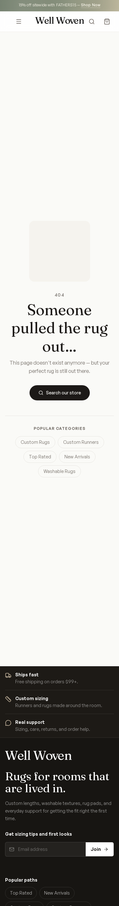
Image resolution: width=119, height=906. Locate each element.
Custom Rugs (35, 442)
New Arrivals (77, 456)
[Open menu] (19, 22)
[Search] (92, 22)
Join (100, 849)
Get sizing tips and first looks (38, 834)
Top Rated (40, 456)
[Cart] (107, 22)
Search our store (59, 392)
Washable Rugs (59, 471)
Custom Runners (81, 442)
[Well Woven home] (59, 21)
